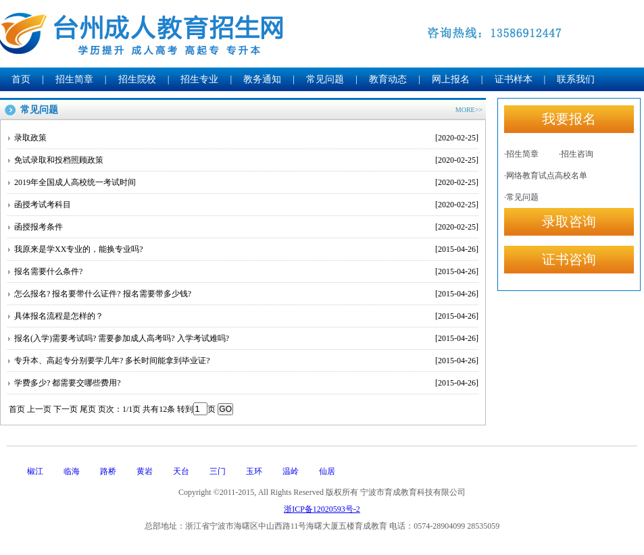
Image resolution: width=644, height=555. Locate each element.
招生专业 (199, 79)
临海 (72, 471)
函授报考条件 (246, 227)
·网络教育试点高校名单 (545, 175)
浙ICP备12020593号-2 (322, 509)
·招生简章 (521, 154)
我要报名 (569, 118)
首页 (20, 79)
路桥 (108, 471)
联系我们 (576, 79)
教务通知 (262, 79)
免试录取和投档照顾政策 (246, 160)
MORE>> (468, 109)
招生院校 (137, 79)
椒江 (35, 471)
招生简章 (74, 79)
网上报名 (451, 79)
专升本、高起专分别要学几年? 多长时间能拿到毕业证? (246, 360)
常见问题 (325, 79)
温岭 (290, 471)
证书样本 (513, 79)
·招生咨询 (576, 154)
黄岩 (145, 471)
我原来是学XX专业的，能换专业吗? (246, 249)
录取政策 (246, 138)
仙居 (327, 471)
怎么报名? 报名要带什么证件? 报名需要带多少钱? (246, 294)
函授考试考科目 (246, 204)
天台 (181, 471)
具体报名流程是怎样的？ (246, 316)
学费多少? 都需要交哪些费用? (246, 383)
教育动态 (388, 79)
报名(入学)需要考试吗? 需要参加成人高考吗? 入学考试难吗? (246, 338)
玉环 (254, 471)
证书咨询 (569, 259)
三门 (217, 471)
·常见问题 (521, 197)
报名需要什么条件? (246, 271)
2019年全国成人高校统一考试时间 (246, 182)
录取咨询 (569, 221)
